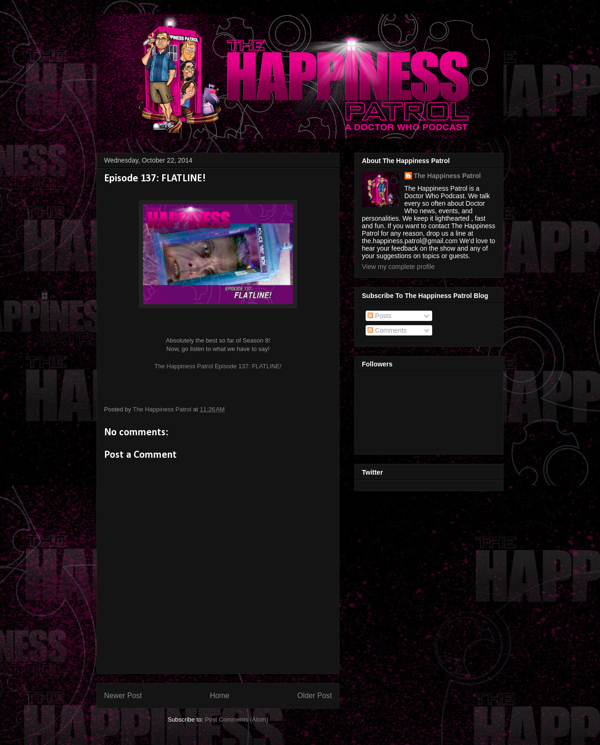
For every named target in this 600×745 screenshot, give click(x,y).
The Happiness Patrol (447, 175)
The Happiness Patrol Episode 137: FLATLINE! (217, 366)
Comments (387, 330)
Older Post (314, 696)
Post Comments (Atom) (236, 719)
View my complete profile (398, 266)
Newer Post (123, 696)
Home (220, 696)
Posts (379, 316)
